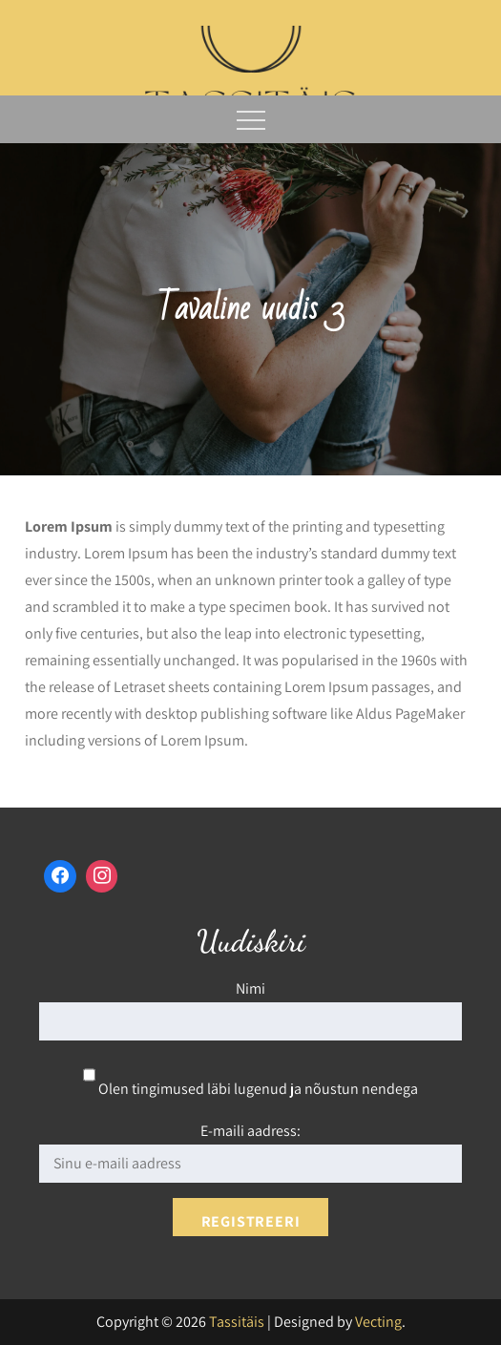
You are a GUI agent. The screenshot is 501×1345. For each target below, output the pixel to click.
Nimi (250, 988)
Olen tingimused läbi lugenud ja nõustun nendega (250, 1089)
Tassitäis (236, 1322)
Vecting (378, 1322)
